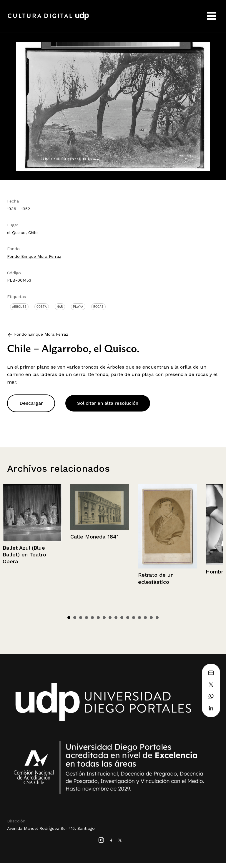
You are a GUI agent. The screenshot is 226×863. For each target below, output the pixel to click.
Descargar (31, 403)
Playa (78, 307)
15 (151, 617)
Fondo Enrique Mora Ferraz (34, 256)
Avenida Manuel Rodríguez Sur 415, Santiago (51, 828)
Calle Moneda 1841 (94, 536)
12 (133, 617)
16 (157, 617)
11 (127, 617)
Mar (60, 307)
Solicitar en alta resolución (107, 403)
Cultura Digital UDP (48, 19)
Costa (41, 307)
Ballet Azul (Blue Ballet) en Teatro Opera (24, 555)
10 (121, 617)
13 (139, 617)
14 (145, 617)
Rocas (98, 307)
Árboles (19, 307)
